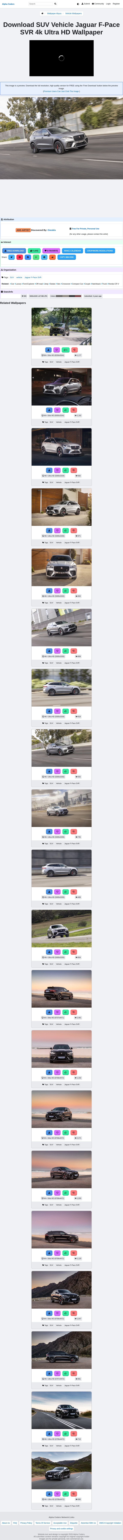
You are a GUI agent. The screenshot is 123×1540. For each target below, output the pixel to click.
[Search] (55, 4)
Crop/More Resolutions (100, 251)
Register (116, 4)
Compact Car (77, 284)
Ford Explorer (28, 284)
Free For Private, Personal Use (85, 229)
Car (12, 284)
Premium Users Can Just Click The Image (61, 91)
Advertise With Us (88, 1523)
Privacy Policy (26, 1523)
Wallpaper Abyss (54, 13)
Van (58, 284)
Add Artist (23, 230)
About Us (6, 1523)
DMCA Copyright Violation (110, 1523)
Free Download (14, 251)
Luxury (18, 284)
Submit (86, 4)
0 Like (34, 251)
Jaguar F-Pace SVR (33, 277)
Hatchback (96, 284)
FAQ (15, 1523)
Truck (104, 284)
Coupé (87, 284)
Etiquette (73, 1523)
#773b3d (78, 296)
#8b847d (65, 296)
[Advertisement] (61, 198)
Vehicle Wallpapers (73, 13)
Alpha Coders (8, 4)
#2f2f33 (72, 296)
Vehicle (59, 362)
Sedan (52, 284)
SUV (12, 277)
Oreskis (52, 230)
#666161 (59, 296)
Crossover (66, 284)
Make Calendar (72, 251)
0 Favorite (51, 251)
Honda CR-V (113, 284)
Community (98, 4)
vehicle (19, 277)
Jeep (46, 284)
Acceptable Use (60, 1523)
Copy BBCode (67, 257)
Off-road (39, 284)
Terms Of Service (43, 1523)
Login (108, 4)
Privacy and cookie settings (61, 1529)
